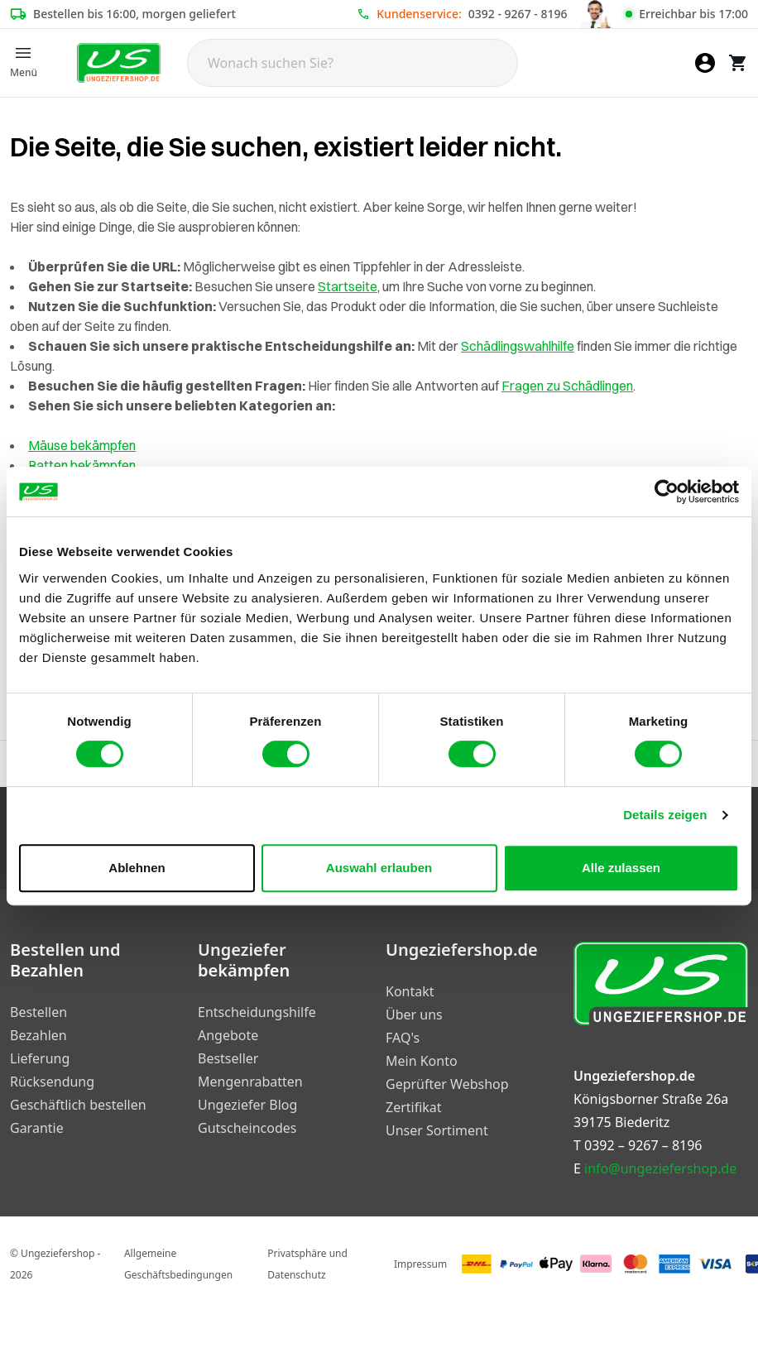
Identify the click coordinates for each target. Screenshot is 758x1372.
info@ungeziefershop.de (660, 1168)
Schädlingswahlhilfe (517, 346)
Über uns (414, 1014)
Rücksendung (52, 1081)
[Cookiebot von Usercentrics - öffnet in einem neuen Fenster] (666, 491)
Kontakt (410, 991)
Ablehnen (136, 868)
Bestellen (38, 1012)
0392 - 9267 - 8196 (518, 14)
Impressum (420, 1264)
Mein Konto (422, 1061)
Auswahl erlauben (379, 868)
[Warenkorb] (738, 63)
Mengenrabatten (250, 1081)
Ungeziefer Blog (247, 1105)
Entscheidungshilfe (257, 1012)
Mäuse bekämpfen (82, 445)
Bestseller (228, 1058)
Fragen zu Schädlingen (567, 385)
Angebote (228, 1035)
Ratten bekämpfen (82, 465)
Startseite (347, 286)
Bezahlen (38, 1035)
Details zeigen (665, 815)
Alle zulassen (621, 868)
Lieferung (40, 1058)
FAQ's (403, 1038)
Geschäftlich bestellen (78, 1105)
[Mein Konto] (705, 63)
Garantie (37, 1128)
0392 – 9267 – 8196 (643, 1145)
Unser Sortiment (437, 1130)
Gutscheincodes (247, 1128)
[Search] (352, 63)
